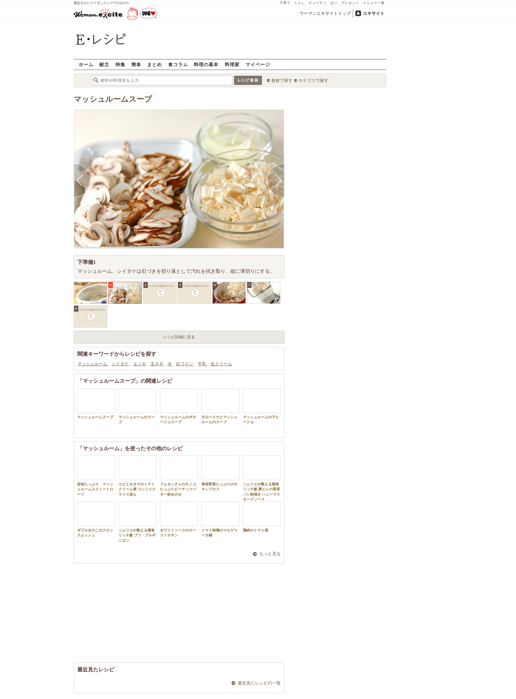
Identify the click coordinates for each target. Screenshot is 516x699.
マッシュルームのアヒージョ (262, 406)
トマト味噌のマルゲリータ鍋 (220, 519)
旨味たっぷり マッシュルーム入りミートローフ (96, 475)
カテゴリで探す (313, 80)
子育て (285, 3)
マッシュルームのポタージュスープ (179, 406)
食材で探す (282, 80)
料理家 (232, 64)
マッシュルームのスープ (137, 406)
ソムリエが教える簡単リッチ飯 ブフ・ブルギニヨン (137, 522)
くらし (299, 3)
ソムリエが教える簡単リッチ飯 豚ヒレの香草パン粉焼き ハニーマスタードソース (262, 478)
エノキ (140, 363)
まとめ (154, 64)
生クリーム (221, 363)
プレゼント (350, 3)
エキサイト (373, 13)
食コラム (178, 64)
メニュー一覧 (374, 3)
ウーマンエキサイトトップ (325, 13)
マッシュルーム (92, 363)
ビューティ (318, 3)
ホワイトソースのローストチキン (179, 519)
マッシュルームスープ (113, 99)
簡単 (136, 64)
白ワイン (185, 363)
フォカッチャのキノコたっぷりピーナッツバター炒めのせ (179, 475)
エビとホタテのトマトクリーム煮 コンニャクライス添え (137, 475)
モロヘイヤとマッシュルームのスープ (220, 406)
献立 (104, 64)
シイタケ (121, 363)
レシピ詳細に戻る (179, 337)
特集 (120, 64)
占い (334, 3)
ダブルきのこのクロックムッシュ (96, 519)
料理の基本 (206, 64)
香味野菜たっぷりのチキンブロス (220, 473)
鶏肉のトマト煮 (262, 517)
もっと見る (270, 553)
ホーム (86, 64)
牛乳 (202, 363)
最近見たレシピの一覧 (259, 683)
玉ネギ (157, 363)
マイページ (257, 64)
